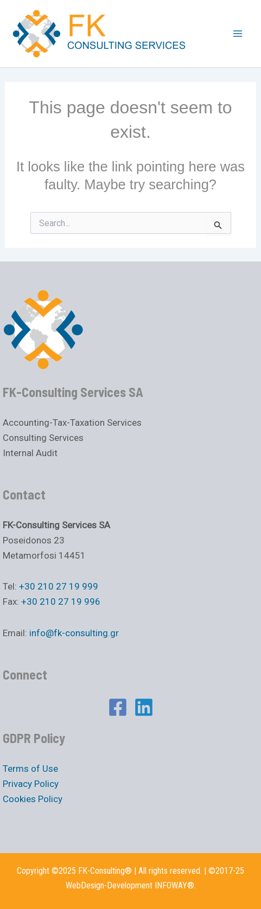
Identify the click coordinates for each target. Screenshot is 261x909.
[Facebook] (118, 707)
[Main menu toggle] (238, 33)
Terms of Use (30, 768)
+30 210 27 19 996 (60, 601)
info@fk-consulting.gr (74, 633)
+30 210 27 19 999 (58, 586)
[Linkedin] (144, 707)
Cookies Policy (32, 798)
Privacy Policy (31, 783)
